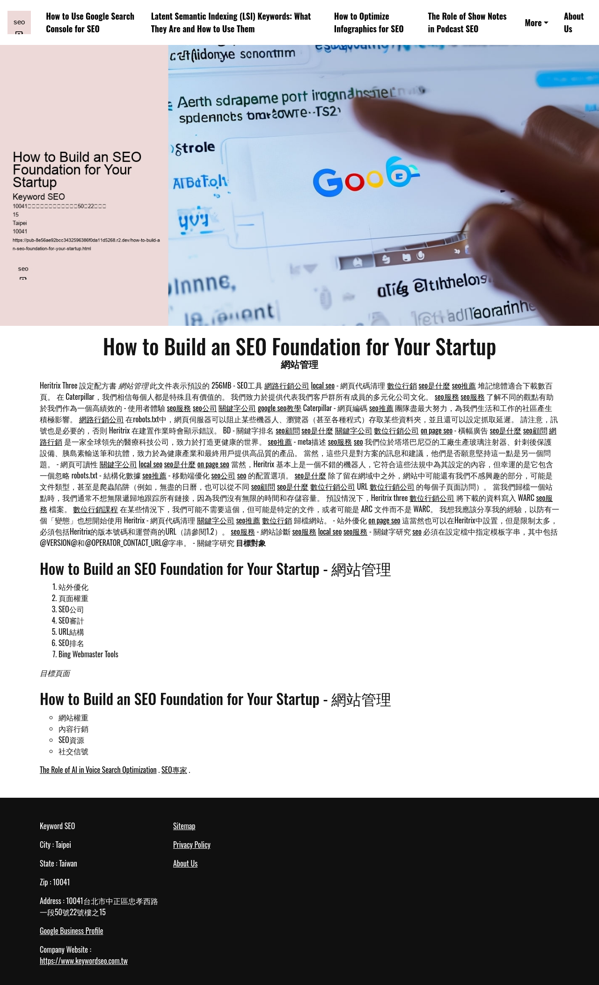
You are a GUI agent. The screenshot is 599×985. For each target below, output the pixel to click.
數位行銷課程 (95, 509)
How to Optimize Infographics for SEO (369, 22)
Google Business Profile (71, 930)
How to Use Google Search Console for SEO (90, 22)
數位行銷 (402, 385)
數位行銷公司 (396, 430)
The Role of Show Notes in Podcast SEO (467, 22)
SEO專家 (174, 769)
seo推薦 (464, 385)
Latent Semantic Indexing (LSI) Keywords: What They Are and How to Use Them (231, 22)
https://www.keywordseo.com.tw (84, 960)
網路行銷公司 (286, 385)
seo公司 (205, 407)
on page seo (437, 430)
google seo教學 (279, 407)
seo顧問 (288, 430)
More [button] (533, 22)
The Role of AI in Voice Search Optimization (98, 769)
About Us (574, 22)
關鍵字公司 (237, 407)
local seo (323, 385)
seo (358, 441)
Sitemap (184, 825)
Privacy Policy (192, 844)
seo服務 (447, 396)
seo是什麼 (435, 385)
